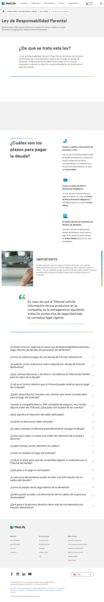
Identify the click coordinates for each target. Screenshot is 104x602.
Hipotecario (13, 552)
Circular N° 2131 (52, 588)
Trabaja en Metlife (73, 556)
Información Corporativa (74, 540)
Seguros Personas (15, 540)
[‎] (11, 574)
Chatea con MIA (43, 552)
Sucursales (42, 548)
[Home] (3, 11)
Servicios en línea (43, 540)
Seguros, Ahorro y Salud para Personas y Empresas (22, 11)
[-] (92, 3)
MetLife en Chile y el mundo (75, 552)
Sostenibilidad (72, 560)
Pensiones (13, 548)
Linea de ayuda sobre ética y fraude (77, 544)
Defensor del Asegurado (23, 588)
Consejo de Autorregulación (39, 588)
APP (40, 556)
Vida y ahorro (44, 11)
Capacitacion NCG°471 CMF (75, 548)
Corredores (21, 590)
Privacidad (13, 588)
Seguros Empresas (15, 544)
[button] (24, 3)
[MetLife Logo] (17, 528)
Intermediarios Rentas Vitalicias (34, 590)
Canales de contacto (44, 544)
